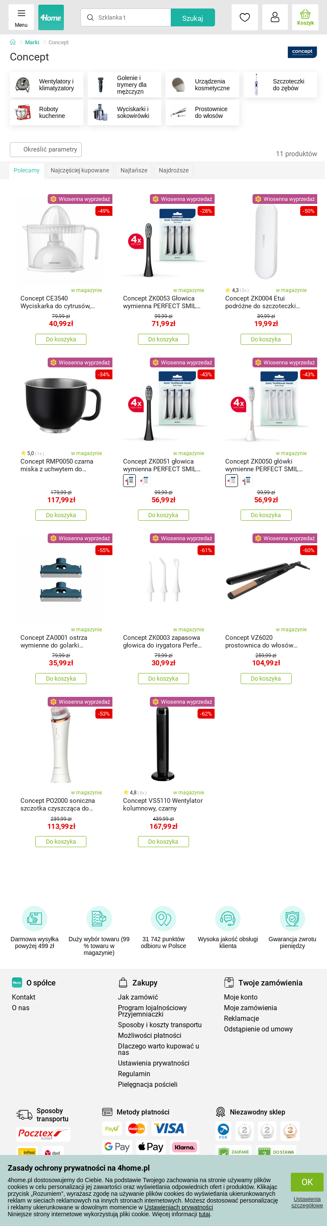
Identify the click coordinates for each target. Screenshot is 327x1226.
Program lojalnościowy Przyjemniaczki (152, 1011)
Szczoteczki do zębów (274, 84)
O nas (20, 1008)
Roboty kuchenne (37, 112)
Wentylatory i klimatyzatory (42, 84)
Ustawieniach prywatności (178, 1207)
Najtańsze (133, 170)
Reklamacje (241, 1018)
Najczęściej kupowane (80, 170)
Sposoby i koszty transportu (160, 1025)
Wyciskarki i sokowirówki (118, 112)
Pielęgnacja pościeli (148, 1084)
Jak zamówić (138, 997)
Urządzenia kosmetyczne (198, 84)
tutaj (204, 1214)
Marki (32, 42)
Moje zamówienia (250, 1008)
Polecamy (27, 170)
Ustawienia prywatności (153, 1063)
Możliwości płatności (149, 1035)
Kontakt (23, 997)
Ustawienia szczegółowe (307, 1202)
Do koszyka (61, 339)
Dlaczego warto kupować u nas (158, 1049)
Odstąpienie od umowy (258, 1029)
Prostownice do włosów (196, 112)
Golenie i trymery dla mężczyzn (117, 84)
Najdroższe (174, 170)
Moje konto (241, 997)
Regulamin (134, 1074)
